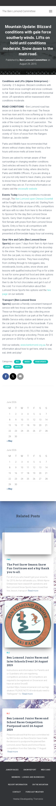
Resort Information (17, 785)
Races (27, 361)
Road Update (40, 361)
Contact (17, 792)
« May (9, 441)
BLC (17, 361)
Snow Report (29, 770)
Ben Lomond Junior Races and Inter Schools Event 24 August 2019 (28, 661)
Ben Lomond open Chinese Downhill (34, 198)
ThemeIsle (38, 799)
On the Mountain (40, 785)
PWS (9, 559)
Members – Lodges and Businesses (28, 777)
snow (7, 367)
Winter (18, 367)
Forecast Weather (35, 792)
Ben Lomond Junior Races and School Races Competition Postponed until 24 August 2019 (28, 723)
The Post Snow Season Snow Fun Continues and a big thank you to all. (28, 568)
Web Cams (45, 770)
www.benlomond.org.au (33, 344)
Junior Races (12, 770)
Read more (33, 590)
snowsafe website (27, 188)
